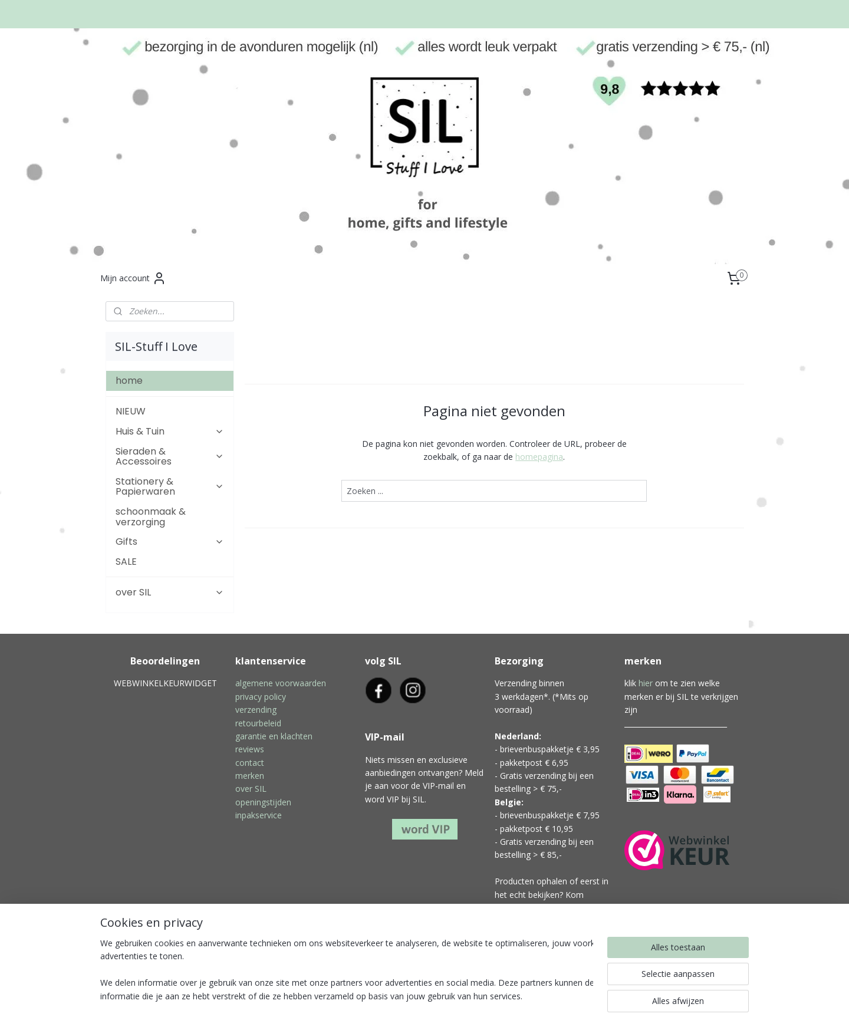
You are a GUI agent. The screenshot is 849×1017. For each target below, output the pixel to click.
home (129, 380)
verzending (256, 709)
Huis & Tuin (170, 431)
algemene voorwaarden (280, 683)
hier (646, 683)
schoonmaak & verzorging (151, 517)
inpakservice (258, 815)
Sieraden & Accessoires (170, 457)
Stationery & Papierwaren (170, 487)
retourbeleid (258, 723)
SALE (126, 561)
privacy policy (260, 696)
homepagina (539, 456)
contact (249, 762)
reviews (249, 749)
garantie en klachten (273, 736)
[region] (346, 970)
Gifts (170, 541)
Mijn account (133, 278)
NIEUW (131, 411)
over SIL (170, 592)
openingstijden (263, 802)
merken (249, 775)
